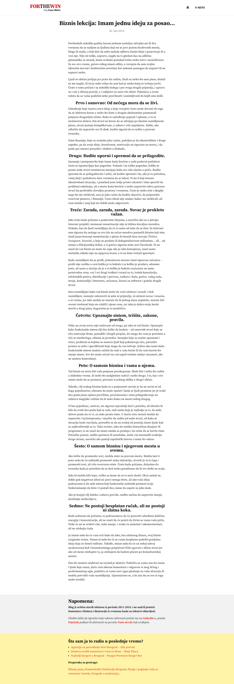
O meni (200, 8)
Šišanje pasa (75, 669)
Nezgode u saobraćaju (105, 673)
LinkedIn (148, 618)
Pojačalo (73, 622)
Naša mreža (125, 622)
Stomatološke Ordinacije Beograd (105, 669)
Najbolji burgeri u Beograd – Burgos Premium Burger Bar (106, 655)
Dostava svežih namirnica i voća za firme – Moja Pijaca (104, 651)
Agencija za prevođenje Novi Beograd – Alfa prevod (103, 647)
